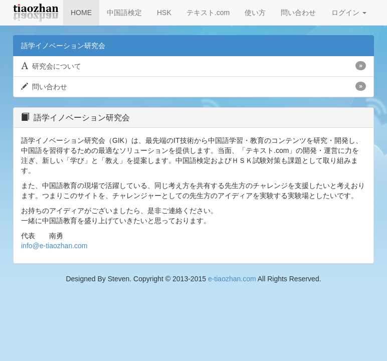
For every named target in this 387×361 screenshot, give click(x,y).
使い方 (255, 13)
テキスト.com (208, 13)
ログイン (348, 13)
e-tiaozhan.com (232, 279)
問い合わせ (298, 13)
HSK (164, 13)
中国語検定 (124, 13)
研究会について (193, 65)
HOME (81, 13)
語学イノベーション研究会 (63, 46)
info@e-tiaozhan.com (54, 246)
